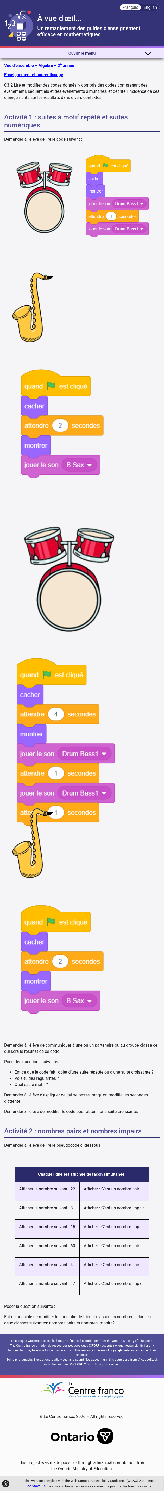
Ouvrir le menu (109, 53)
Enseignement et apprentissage (33, 74)
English (150, 7)
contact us (36, 1486)
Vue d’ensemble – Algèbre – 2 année (39, 65)
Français (130, 7)
